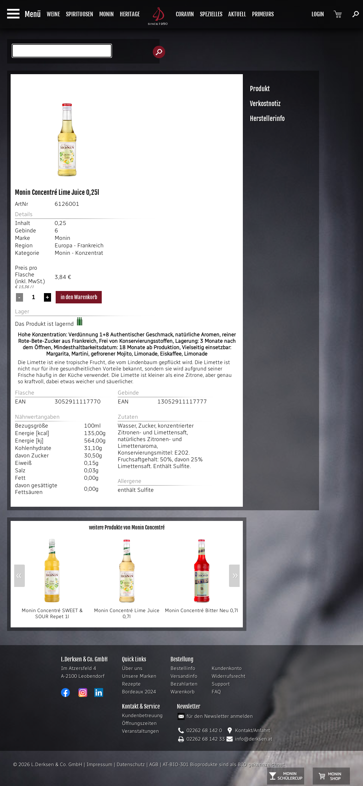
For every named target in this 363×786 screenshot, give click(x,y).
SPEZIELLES (211, 14)
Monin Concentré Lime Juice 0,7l (126, 611)
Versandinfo (184, 676)
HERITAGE (130, 14)
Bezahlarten (184, 684)
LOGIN (318, 14)
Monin (62, 238)
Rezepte (131, 684)
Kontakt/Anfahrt (252, 730)
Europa (63, 245)
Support (221, 684)
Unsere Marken (139, 676)
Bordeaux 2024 (139, 692)
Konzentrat (89, 252)
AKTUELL (237, 14)
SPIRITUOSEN (79, 14)
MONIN (106, 14)
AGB (153, 765)
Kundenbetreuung (142, 716)
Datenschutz (131, 765)
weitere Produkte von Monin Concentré (126, 527)
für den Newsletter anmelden (219, 716)
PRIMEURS (263, 14)
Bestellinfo (183, 668)
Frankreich (90, 245)
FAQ (216, 692)
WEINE (53, 14)
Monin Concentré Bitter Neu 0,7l (201, 608)
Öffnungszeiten (139, 723)
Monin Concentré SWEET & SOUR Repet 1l (52, 611)
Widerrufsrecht (228, 676)
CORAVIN (185, 14)
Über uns (132, 668)
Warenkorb (183, 692)
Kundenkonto (227, 668)
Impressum (99, 765)
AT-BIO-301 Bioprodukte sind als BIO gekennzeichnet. (224, 765)
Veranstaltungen (140, 731)
